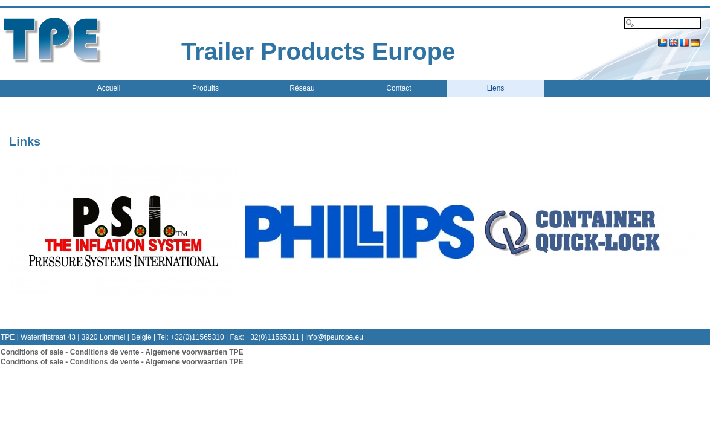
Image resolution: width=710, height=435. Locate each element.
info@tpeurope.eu (334, 337)
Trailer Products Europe (318, 51)
